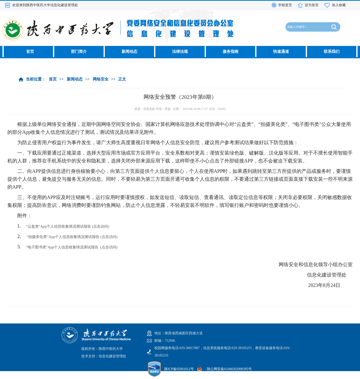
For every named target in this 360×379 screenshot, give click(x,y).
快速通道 (281, 51)
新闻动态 (129, 51)
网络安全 (100, 79)
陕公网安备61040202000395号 (229, 369)
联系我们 (332, 51)
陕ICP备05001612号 (179, 369)
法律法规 (180, 51)
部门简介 (79, 51)
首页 (30, 51)
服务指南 (230, 51)
